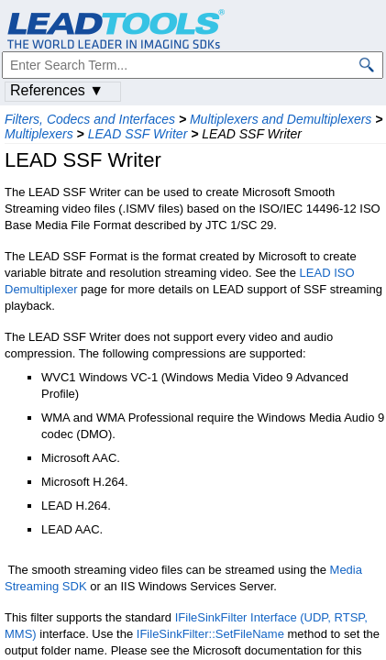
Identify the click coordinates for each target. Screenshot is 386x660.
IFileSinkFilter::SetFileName (210, 634)
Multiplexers (39, 133)
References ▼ (57, 90)
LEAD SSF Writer (138, 133)
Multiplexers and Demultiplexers (280, 119)
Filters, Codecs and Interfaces (90, 119)
